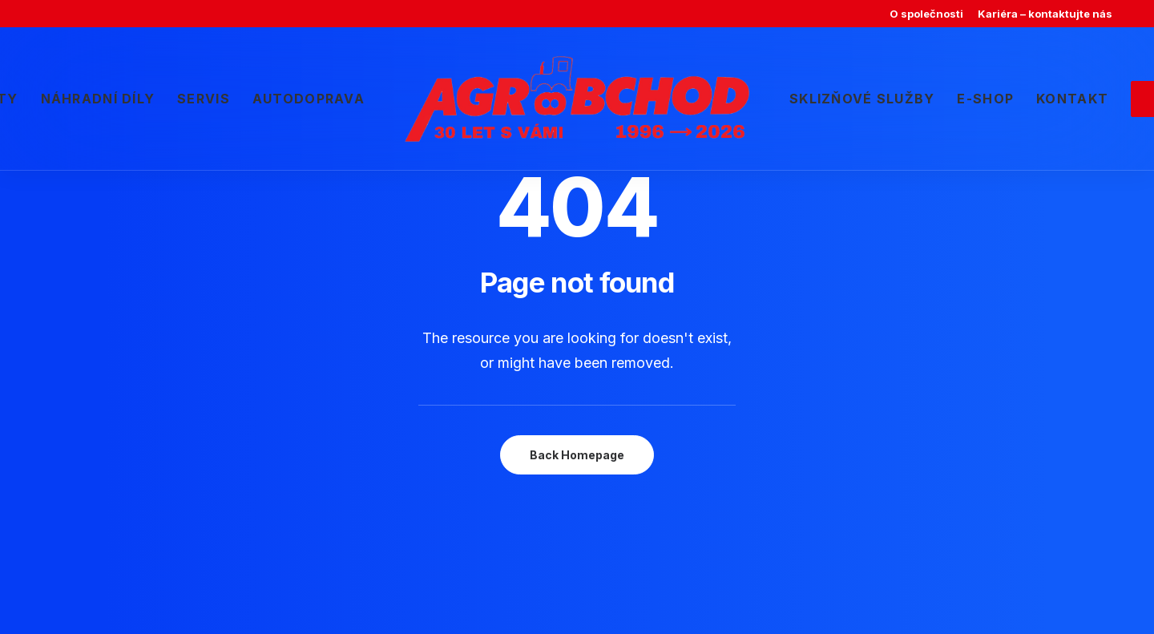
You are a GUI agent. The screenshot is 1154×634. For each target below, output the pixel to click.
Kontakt (1072, 99)
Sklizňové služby (861, 99)
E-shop (985, 99)
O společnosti (926, 13)
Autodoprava (308, 99)
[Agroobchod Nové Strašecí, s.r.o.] (577, 99)
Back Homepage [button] (577, 455)
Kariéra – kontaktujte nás (1045, 13)
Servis (203, 99)
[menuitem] (926, 13)
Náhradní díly (98, 99)
